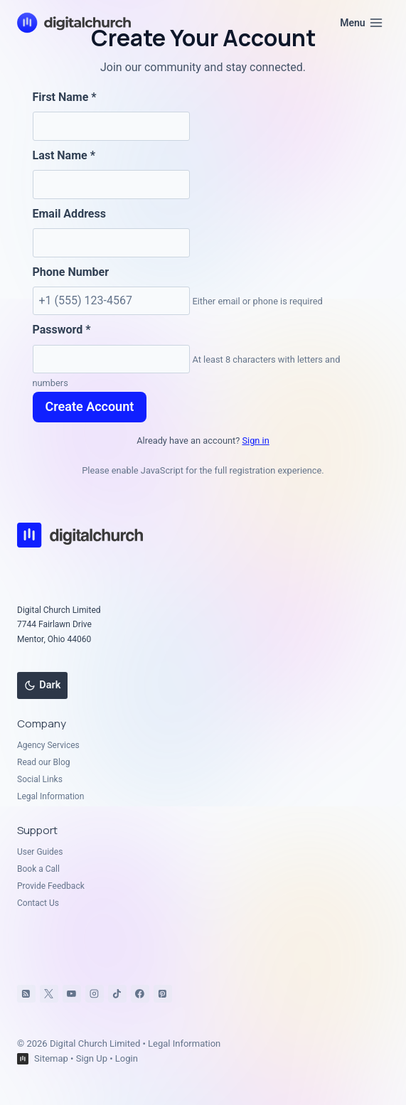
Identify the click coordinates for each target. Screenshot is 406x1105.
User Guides (40, 852)
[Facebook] (140, 994)
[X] (49, 994)
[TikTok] (117, 994)
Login (126, 1058)
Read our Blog (43, 762)
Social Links (40, 779)
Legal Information (50, 796)
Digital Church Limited (95, 1043)
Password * (62, 329)
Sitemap (51, 1058)
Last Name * (64, 155)
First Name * (65, 97)
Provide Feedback (51, 886)
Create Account (90, 406)
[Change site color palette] (42, 685)
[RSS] (26, 994)
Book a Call (38, 869)
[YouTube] (72, 994)
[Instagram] (94, 994)
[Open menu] (361, 23)
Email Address (69, 213)
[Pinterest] (163, 994)
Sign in (255, 440)
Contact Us (38, 903)
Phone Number (71, 272)
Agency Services (48, 745)
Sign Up (91, 1058)
